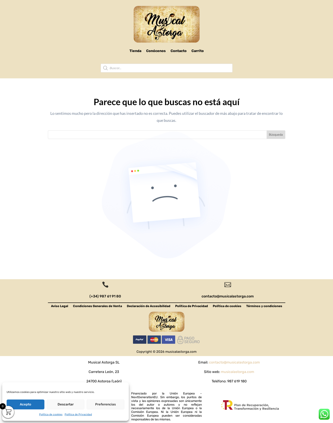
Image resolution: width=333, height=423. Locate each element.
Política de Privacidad (78, 414)
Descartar (66, 404)
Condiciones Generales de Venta (97, 306)
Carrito (197, 51)
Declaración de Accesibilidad (148, 306)
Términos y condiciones (264, 306)
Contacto (179, 51)
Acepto (25, 404)
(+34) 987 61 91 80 (105, 296)
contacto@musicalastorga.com (228, 296)
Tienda (135, 51)
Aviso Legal (59, 306)
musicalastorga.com (237, 372)
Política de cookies (50, 414)
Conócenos (156, 51)
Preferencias (105, 404)
